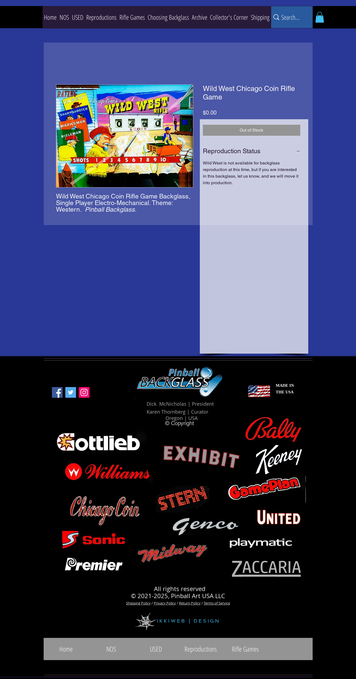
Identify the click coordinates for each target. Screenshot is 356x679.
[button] (101, 17)
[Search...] (291, 17)
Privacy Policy (165, 603)
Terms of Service (217, 603)
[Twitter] (70, 392)
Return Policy (190, 603)
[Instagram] (84, 392)
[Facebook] (57, 392)
